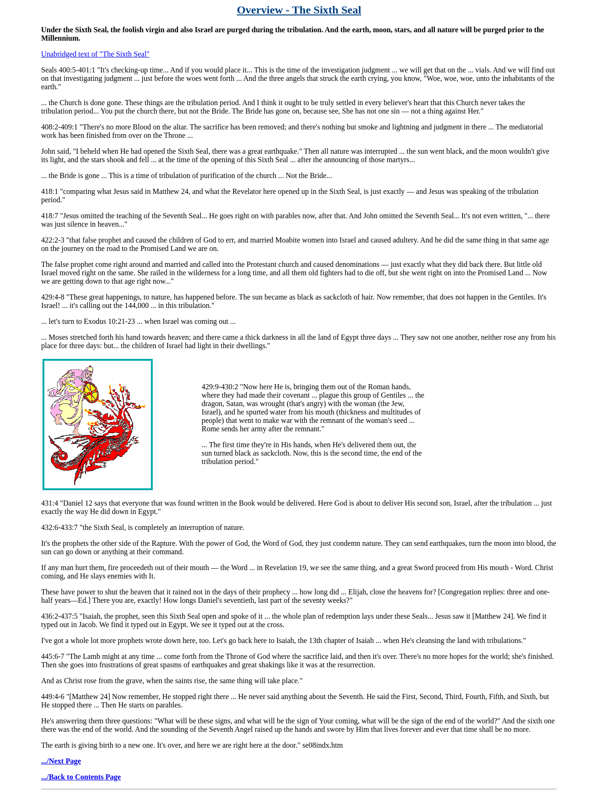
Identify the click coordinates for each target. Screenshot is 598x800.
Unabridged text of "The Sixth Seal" (95, 54)
